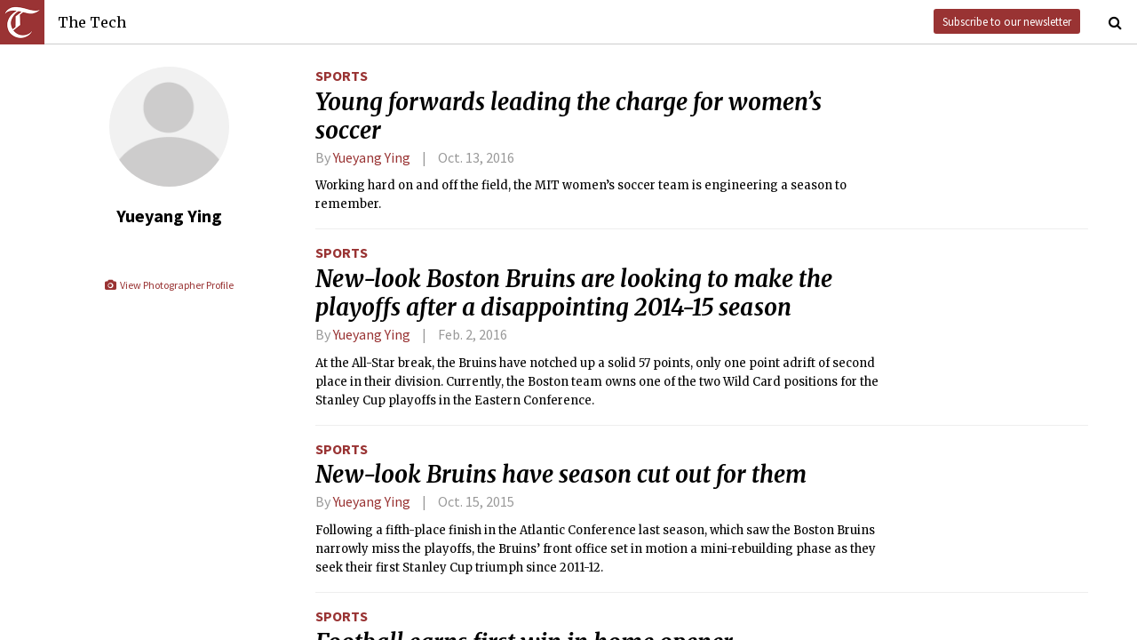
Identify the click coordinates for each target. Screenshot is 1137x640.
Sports (341, 75)
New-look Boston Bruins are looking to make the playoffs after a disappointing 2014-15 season (573, 293)
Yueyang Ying (371, 157)
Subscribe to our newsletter (1006, 21)
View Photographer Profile (168, 285)
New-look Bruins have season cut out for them (561, 474)
